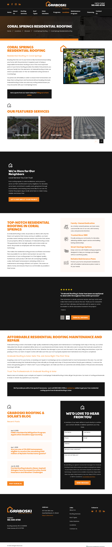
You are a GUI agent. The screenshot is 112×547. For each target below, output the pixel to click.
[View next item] (101, 141)
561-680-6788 (98, 5)
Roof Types (73, 505)
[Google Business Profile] (8, 4)
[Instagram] (16, 4)
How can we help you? (74, 443)
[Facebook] (12, 4)
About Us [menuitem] (15, 12)
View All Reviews (82, 311)
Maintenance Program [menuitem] (75, 12)
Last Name (89, 420)
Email (87, 426)
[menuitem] (9, 536)
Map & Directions (47, 503)
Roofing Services (75, 502)
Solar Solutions (74, 509)
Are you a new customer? (75, 437)
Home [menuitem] (9, 12)
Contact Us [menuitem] (99, 12)
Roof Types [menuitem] (35, 12)
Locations (73, 513)
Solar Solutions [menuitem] (45, 12)
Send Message (85, 471)
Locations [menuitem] (65, 12)
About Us (73, 498)
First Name (70, 420)
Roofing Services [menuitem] (24, 12)
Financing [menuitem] (90, 12)
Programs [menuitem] (56, 12)
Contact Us (73, 517)
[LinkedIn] (20, 4)
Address (69, 431)
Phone (69, 426)
